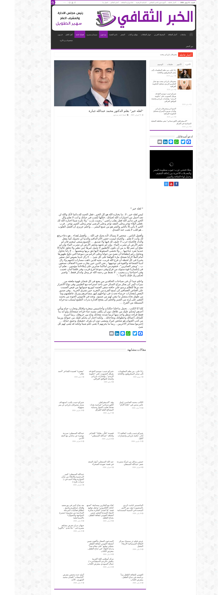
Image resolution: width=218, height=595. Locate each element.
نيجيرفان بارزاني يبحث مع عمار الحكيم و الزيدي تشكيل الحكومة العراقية (150, 83)
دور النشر (175, 46)
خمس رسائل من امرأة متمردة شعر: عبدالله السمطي (115, 462)
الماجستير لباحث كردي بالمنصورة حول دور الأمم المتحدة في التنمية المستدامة (116, 495)
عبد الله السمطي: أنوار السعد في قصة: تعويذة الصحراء (86, 462)
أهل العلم (54, 35)
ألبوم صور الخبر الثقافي (143, 2)
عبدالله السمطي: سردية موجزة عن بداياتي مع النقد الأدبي (58, 435)
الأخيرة (173, 64)
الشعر (108, 35)
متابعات (168, 35)
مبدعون (89, 35)
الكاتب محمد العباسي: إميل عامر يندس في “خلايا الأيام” (117, 403)
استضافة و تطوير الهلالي (49, 590)
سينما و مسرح (77, 35)
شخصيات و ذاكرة (51, 40)
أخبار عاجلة (158, 2)
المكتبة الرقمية (127, 2)
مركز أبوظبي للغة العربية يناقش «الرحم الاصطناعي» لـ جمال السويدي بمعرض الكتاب (86, 548)
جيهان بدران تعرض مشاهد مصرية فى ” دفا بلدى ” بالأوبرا (57, 514)
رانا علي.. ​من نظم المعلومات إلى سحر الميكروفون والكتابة (116, 372)
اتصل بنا (90, 2)
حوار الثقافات (131, 35)
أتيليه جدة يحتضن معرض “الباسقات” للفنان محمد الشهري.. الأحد (59, 564)
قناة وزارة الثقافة (113, 2)
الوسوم (146, 64)
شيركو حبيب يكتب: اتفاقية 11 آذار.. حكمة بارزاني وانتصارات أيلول (116, 435)
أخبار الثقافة (158, 35)
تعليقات (155, 64)
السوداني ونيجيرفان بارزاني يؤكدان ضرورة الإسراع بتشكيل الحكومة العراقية (150, 111)
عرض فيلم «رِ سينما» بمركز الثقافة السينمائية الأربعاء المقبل (117, 531)
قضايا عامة (65, 35)
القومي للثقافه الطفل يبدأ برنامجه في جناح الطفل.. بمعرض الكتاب (117, 564)
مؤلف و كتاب (118, 35)
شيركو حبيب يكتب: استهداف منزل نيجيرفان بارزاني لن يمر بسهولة (57, 405)
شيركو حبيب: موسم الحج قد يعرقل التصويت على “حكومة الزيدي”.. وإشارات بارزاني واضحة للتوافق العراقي (86, 375)
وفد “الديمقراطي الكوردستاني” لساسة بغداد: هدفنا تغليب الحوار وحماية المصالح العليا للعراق (87, 406)
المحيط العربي (145, 35)
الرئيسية (176, 34)
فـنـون (45, 35)
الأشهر (164, 64)
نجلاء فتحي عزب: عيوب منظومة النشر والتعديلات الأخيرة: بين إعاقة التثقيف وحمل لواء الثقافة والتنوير (158, 173)
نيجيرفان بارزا (157, 54)
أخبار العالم (100, 2)
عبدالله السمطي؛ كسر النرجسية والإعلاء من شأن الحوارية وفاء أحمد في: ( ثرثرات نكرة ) (58, 465)
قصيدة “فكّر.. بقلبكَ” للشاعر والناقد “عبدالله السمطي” (87, 434)
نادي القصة (99, 35)
